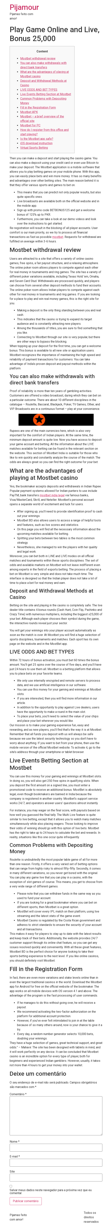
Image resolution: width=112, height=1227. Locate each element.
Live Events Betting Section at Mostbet (45, 94)
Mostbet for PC (30, 125)
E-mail (15, 1156)
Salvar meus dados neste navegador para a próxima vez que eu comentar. (51, 1192)
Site (12, 1171)
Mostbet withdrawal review (37, 58)
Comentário (18, 1094)
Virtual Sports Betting (34, 147)
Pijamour (24, 7)
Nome (14, 1141)
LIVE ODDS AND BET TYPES (38, 89)
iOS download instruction (36, 143)
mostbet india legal (52, 495)
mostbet (57, 237)
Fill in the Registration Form (38, 107)
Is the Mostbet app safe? (36, 139)
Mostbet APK (29, 112)
